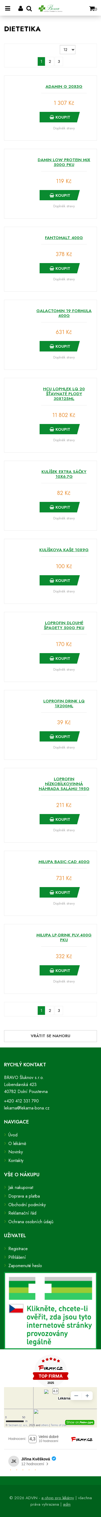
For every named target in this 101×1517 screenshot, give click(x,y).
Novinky (15, 1152)
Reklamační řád (22, 1213)
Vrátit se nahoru (50, 1036)
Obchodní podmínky (27, 1205)
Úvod (13, 1135)
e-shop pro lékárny (57, 1498)
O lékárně (17, 1143)
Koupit (60, 117)
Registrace (18, 1249)
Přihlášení (17, 1257)
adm (67, 1504)
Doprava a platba (24, 1196)
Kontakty (15, 1160)
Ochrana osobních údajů (30, 1222)
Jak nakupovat (20, 1187)
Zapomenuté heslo (25, 1266)
